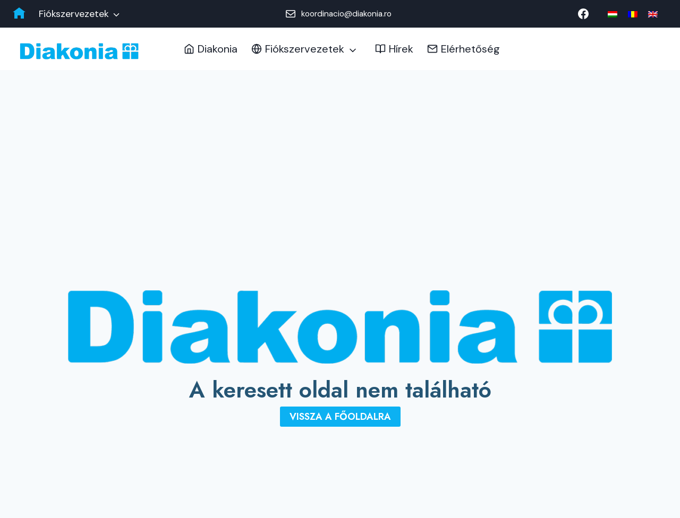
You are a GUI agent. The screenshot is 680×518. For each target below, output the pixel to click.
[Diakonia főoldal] (19, 13)
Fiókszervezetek (74, 13)
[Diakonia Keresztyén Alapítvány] (79, 51)
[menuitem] (612, 14)
